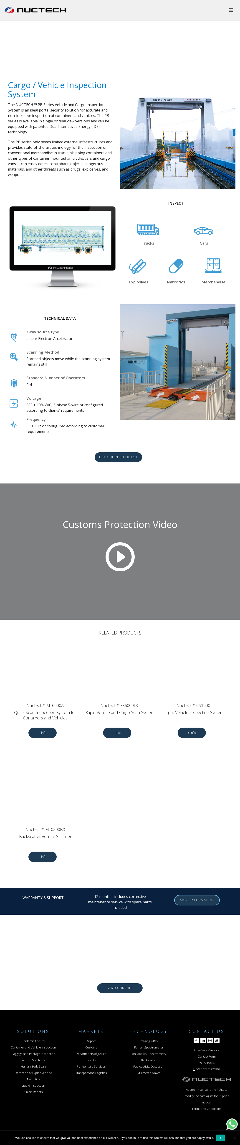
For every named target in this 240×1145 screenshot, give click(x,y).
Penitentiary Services (91, 1066)
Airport (91, 1041)
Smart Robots (33, 1092)
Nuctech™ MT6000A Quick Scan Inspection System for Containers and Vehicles (45, 712)
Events (91, 1060)
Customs (91, 1047)
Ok (220, 1138)
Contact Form (207, 1056)
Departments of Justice (91, 1054)
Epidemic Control (33, 1041)
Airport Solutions (33, 1060)
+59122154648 (206, 1063)
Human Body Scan (33, 1066)
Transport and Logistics (91, 1073)
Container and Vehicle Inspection (33, 1047)
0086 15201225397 (208, 1069)
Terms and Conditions (206, 1109)
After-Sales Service (207, 1050)
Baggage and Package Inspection (33, 1054)
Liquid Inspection (33, 1085)
